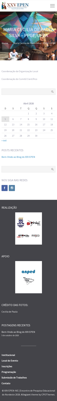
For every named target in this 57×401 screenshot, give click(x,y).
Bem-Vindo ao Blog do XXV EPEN (18, 156)
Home (5, 43)
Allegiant (26, 394)
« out (4, 140)
